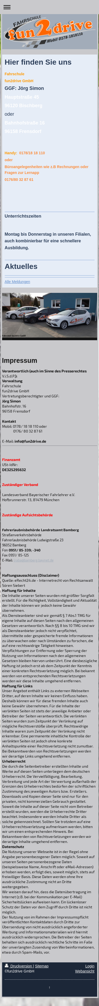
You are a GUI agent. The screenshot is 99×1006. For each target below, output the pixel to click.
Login (89, 966)
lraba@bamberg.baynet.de (34, 560)
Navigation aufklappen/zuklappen (49, 7)
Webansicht (85, 971)
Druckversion (19, 966)
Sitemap (42, 966)
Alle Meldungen (17, 282)
